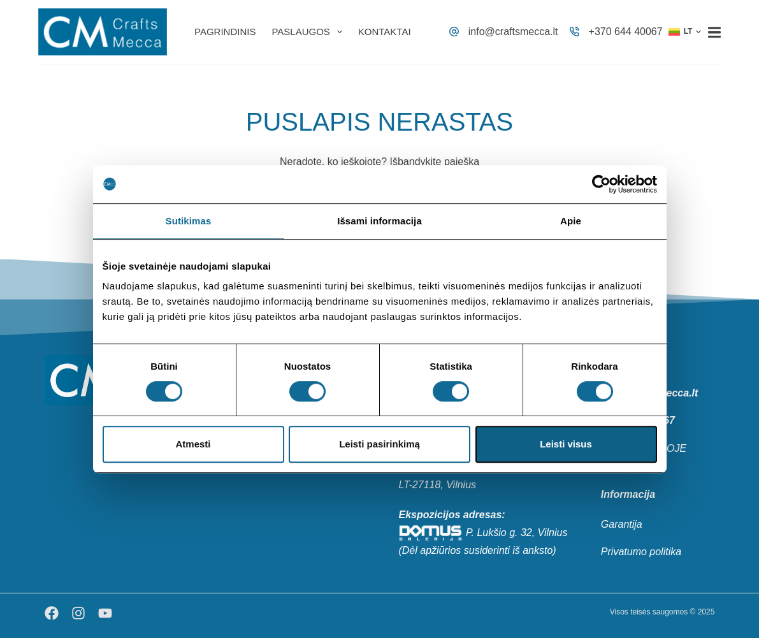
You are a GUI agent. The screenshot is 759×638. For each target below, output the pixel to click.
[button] (685, 31)
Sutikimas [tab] (189, 220)
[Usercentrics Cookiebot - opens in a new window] (601, 184)
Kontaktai (384, 31)
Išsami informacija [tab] (379, 220)
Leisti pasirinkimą (379, 444)
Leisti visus (566, 444)
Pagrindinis (225, 31)
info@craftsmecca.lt (513, 31)
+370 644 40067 (626, 31)
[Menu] (714, 31)
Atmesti (192, 444)
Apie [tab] (570, 220)
